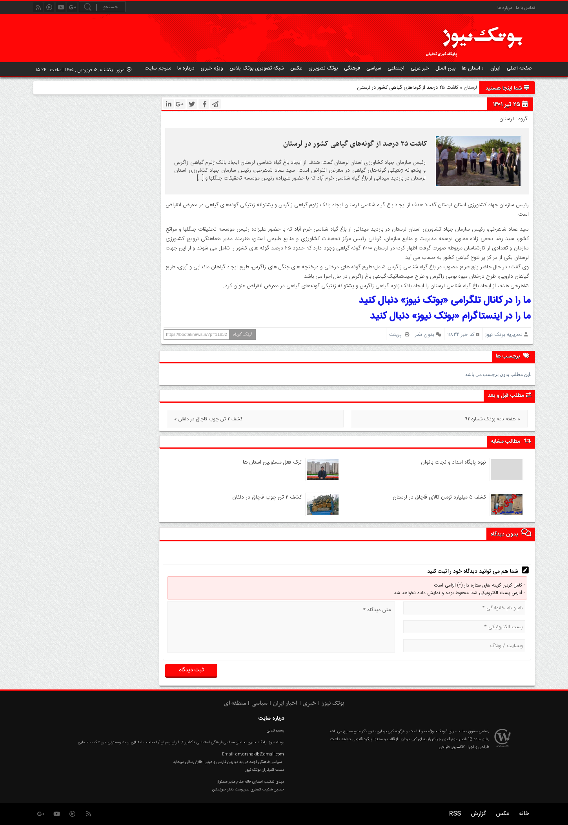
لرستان (470, 87)
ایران (495, 68)
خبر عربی (420, 68)
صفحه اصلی (519, 68)
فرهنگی (352, 68)
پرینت (399, 334)
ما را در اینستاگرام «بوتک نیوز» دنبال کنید (450, 316)
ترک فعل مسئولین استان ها (272, 462)
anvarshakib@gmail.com (259, 754)
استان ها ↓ (473, 68)
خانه (524, 814)
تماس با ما (525, 8)
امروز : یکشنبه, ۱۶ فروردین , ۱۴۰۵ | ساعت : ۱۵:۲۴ (83, 70)
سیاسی (373, 68)
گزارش (478, 814)
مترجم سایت (158, 68)
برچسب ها (513, 355)
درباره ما (504, 8)
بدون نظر (424, 334)
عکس (296, 68)
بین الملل (445, 68)
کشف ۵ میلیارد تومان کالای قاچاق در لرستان (439, 497)
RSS (455, 814)
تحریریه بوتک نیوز (503, 334)
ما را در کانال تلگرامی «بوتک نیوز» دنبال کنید (445, 301)
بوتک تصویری (323, 68)
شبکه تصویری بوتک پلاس (256, 68)
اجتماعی (396, 68)
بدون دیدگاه (510, 533)
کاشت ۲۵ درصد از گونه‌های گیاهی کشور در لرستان (355, 144)
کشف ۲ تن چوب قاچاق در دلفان (267, 497)
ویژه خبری (211, 68)
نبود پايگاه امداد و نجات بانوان (453, 462)
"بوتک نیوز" (438, 731)
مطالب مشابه (511, 441)
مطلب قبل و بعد (509, 395)
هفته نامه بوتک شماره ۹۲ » (492, 419)
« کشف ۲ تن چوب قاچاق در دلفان (208, 419)
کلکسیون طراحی (451, 747)
